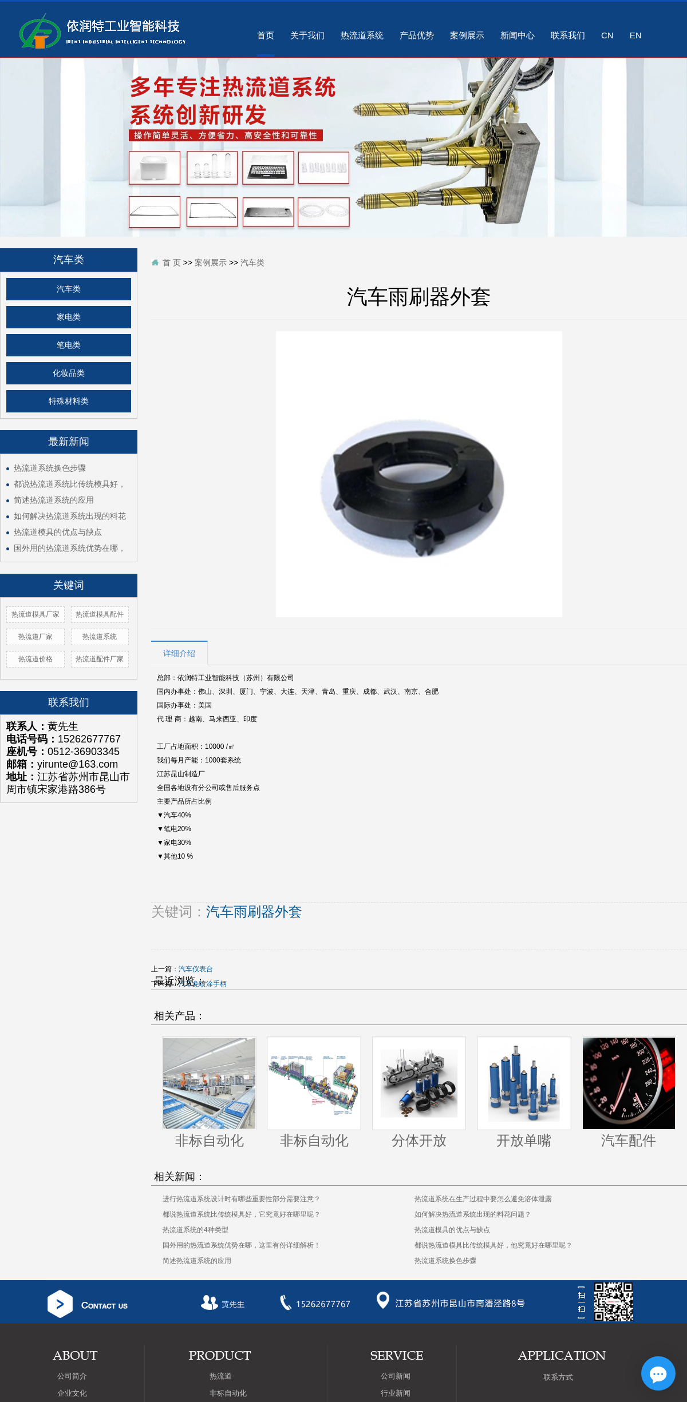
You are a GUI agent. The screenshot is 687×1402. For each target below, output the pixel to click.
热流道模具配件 (100, 614)
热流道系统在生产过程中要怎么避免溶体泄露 (483, 1199)
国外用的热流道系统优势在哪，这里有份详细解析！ (242, 1245)
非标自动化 (209, 1140)
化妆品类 (69, 373)
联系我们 (568, 35)
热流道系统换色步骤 (50, 467)
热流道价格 (35, 659)
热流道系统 (362, 35)
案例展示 (467, 35)
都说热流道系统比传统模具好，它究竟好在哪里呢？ (242, 1214)
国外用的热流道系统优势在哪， (70, 548)
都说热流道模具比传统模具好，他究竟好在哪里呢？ (493, 1245)
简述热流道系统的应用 (54, 500)
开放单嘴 (523, 1140)
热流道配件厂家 (100, 659)
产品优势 (417, 35)
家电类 (69, 317)
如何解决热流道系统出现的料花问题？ (472, 1214)
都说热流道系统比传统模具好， (70, 483)
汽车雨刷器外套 (254, 911)
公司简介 (72, 1376)
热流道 (221, 1376)
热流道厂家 (35, 637)
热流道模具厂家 (35, 614)
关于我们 (307, 35)
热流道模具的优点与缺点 (58, 532)
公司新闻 (395, 1376)
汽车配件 (628, 1140)
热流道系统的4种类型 (195, 1230)
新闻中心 (517, 35)
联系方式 (558, 1377)
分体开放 (419, 1140)
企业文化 (72, 1393)
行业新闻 (395, 1393)
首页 (265, 35)
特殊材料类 (69, 401)
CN (607, 35)
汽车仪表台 (196, 969)
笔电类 (69, 345)
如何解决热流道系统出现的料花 (70, 516)
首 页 (172, 262)
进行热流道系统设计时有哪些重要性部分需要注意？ (242, 1199)
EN (636, 35)
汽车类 (69, 289)
